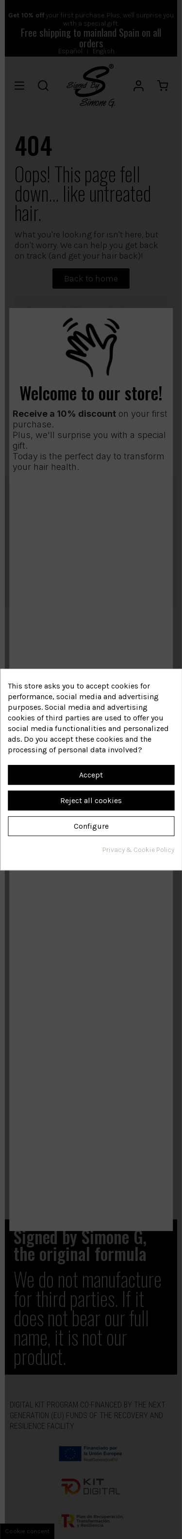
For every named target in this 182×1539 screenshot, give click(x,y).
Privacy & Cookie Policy (138, 850)
